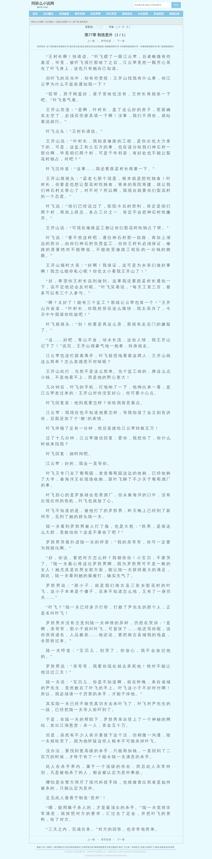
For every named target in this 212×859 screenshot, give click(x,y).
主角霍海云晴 (87, 847)
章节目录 (106, 41)
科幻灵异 (111, 13)
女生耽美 (143, 13)
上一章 (91, 41)
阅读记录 (174, 13)
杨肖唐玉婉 (74, 46)
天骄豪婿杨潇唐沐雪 (129, 46)
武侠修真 (64, 13)
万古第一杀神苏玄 (131, 847)
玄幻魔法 (48, 13)
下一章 (121, 41)
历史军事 (95, 13)
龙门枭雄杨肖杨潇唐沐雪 (57, 46)
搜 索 (176, 5)
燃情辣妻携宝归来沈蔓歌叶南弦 (108, 847)
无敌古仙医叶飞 (63, 22)
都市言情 (80, 13)
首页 (35, 13)
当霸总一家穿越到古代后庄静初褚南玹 (63, 847)
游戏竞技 (127, 13)
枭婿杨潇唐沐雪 (112, 46)
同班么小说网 (37, 22)
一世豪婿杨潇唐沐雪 (148, 46)
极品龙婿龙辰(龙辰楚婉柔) (92, 46)
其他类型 (159, 13)
